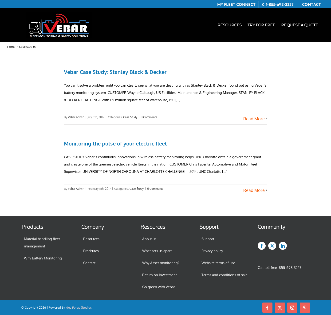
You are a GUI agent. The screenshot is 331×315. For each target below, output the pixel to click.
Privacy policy (212, 251)
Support (207, 239)
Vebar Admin (76, 117)
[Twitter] (272, 246)
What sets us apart (157, 251)
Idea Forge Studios (79, 307)
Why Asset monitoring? (160, 263)
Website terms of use (218, 263)
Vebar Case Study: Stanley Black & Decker (115, 72)
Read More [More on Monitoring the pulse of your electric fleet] (254, 190)
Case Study (130, 117)
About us (149, 239)
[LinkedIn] (283, 246)
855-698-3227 (290, 267)
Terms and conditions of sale (224, 275)
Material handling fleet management (42, 242)
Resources (91, 239)
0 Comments (149, 117)
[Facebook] (262, 246)
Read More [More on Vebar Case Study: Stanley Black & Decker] (254, 118)
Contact (89, 263)
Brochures (91, 251)
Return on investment (159, 275)
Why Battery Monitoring (43, 258)
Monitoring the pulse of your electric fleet (115, 143)
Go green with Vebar (158, 287)
